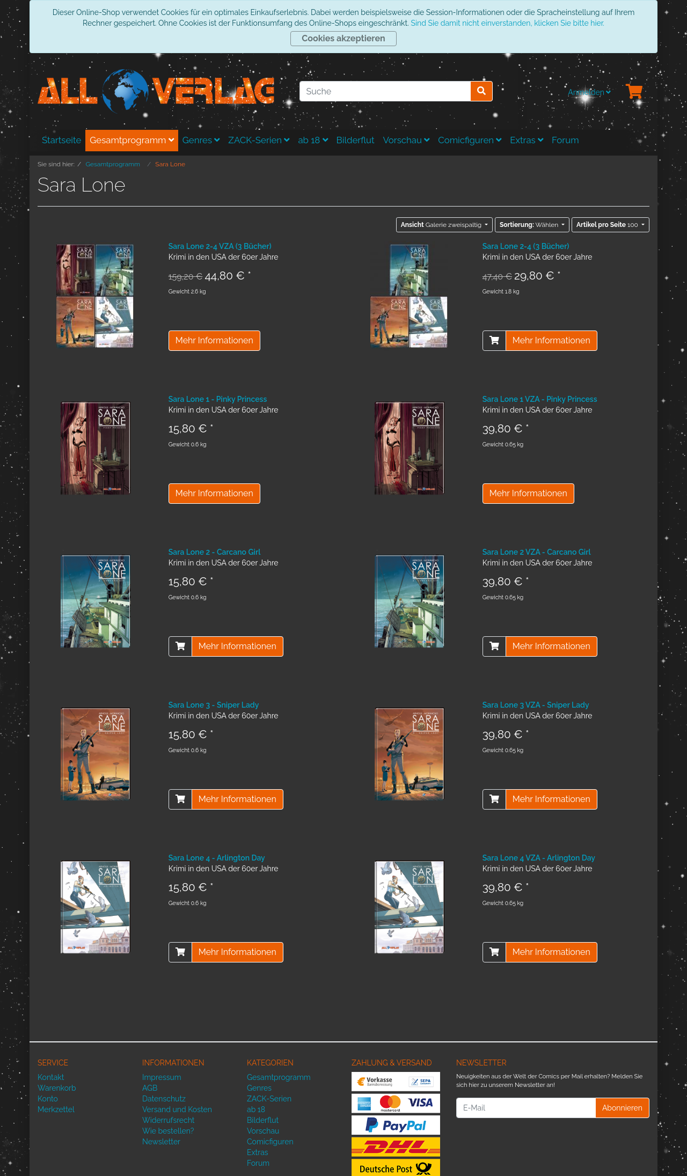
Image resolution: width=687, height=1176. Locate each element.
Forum (565, 140)
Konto (48, 1098)
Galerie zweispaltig (442, 225)
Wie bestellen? (168, 1131)
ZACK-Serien (258, 140)
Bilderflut (356, 140)
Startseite (61, 140)
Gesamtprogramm (132, 140)
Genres (201, 140)
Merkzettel (56, 1109)
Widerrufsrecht (168, 1120)
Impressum (161, 1077)
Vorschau (406, 140)
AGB (149, 1088)
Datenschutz (164, 1098)
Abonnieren (622, 1108)
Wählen (530, 225)
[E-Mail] (526, 1108)
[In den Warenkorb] (494, 340)
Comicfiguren (469, 140)
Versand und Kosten (177, 1109)
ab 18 (312, 140)
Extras (526, 140)
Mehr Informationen (214, 340)
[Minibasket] (634, 92)
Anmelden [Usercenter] (589, 92)
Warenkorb (57, 1088)
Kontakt (51, 1077)
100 (608, 225)
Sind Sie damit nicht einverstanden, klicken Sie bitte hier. (507, 23)
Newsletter (161, 1141)
